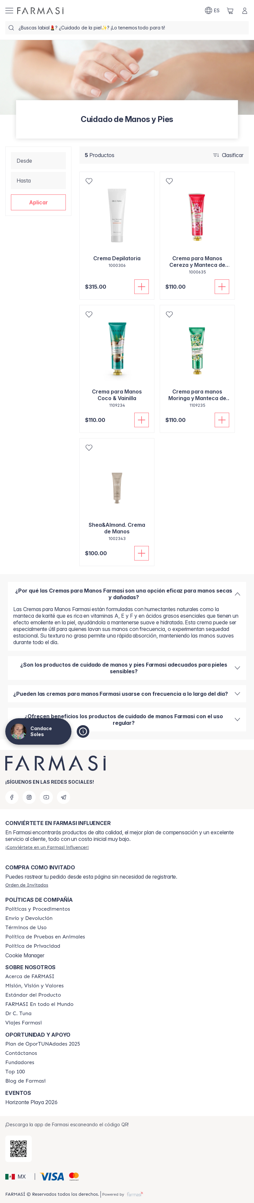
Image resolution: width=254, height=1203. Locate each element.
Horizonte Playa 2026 (31, 1102)
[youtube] (46, 797)
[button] (38, 202)
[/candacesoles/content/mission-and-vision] (34, 985)
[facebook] (12, 797)
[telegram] (63, 797)
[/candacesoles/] (40, 11)
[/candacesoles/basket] (230, 11)
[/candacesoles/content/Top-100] (15, 1071)
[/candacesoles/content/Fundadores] (19, 1062)
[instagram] (29, 797)
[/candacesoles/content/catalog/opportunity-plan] (42, 1044)
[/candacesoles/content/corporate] (39, 1004)
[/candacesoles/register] (47, 847)
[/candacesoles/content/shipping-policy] (29, 918)
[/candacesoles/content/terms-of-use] (26, 927)
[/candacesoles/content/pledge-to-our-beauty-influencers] (18, 1013)
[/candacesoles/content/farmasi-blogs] (25, 1081)
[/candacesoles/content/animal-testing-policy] (45, 936)
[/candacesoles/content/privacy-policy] (32, 946)
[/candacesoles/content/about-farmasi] (30, 976)
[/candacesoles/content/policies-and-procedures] (37, 909)
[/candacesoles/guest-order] (26, 885)
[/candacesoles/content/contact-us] (21, 1053)
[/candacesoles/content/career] (23, 1022)
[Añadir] (141, 286)
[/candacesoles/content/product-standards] (33, 995)
